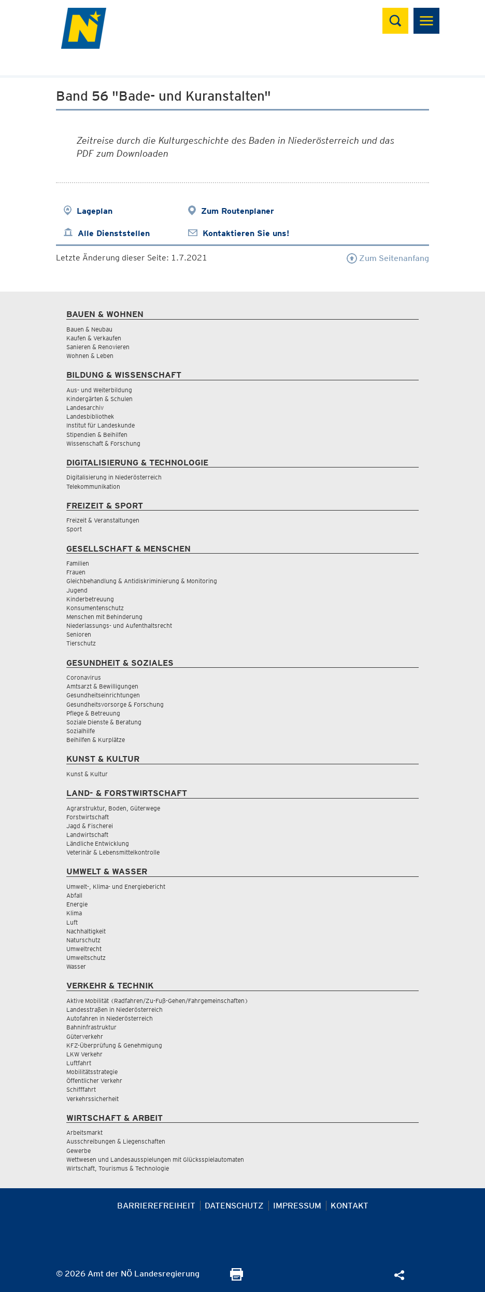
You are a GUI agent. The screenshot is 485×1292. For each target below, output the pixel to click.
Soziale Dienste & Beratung (103, 722)
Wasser (76, 966)
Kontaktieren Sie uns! (246, 233)
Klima (74, 913)
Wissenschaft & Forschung (103, 443)
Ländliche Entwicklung (97, 843)
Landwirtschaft (87, 835)
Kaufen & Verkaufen (93, 338)
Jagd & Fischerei (89, 826)
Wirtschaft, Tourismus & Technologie (117, 1168)
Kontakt (349, 1206)
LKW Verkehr (84, 1054)
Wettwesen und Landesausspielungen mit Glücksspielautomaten (155, 1159)
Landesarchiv (85, 407)
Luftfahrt (78, 1063)
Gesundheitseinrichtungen (103, 695)
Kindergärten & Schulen (99, 399)
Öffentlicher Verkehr (94, 1080)
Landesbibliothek (90, 416)
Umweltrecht (84, 949)
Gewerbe (78, 1150)
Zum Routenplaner (237, 211)
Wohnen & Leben (89, 356)
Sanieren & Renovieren (98, 347)
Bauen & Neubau (89, 329)
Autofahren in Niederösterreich (109, 1018)
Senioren (78, 634)
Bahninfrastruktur (91, 1027)
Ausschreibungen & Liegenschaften (115, 1141)
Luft (72, 922)
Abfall (74, 895)
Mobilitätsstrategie (92, 1072)
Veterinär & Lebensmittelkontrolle (113, 852)
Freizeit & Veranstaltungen (102, 520)
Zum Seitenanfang (388, 258)
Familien (77, 563)
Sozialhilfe (80, 731)
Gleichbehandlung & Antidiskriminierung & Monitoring (141, 581)
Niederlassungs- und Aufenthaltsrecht (119, 625)
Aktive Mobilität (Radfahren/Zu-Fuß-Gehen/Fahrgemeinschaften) (157, 1001)
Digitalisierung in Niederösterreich (114, 477)
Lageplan (94, 211)
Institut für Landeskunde (100, 425)
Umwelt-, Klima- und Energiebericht (115, 886)
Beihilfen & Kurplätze (95, 740)
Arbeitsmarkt (84, 1132)
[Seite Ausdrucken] (236, 1278)
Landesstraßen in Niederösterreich (114, 1009)
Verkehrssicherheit (92, 1099)
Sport (74, 529)
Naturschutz (83, 940)
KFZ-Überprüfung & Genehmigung (114, 1045)
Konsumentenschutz (95, 608)
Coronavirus (83, 677)
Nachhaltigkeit (86, 931)
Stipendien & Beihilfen (96, 434)
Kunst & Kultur (87, 774)
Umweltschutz (86, 957)
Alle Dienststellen (114, 233)
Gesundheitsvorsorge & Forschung (115, 704)
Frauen (75, 572)
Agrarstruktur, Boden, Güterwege (113, 808)
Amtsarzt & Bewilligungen (102, 686)
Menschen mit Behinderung (104, 617)
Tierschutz (81, 643)
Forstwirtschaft (87, 817)
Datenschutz (234, 1206)
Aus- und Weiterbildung (99, 390)
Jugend (77, 590)
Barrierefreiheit (156, 1206)
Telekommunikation (93, 486)
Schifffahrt (81, 1089)
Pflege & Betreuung (93, 713)
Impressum (297, 1206)
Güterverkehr (84, 1036)
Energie (77, 904)
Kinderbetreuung (90, 599)
